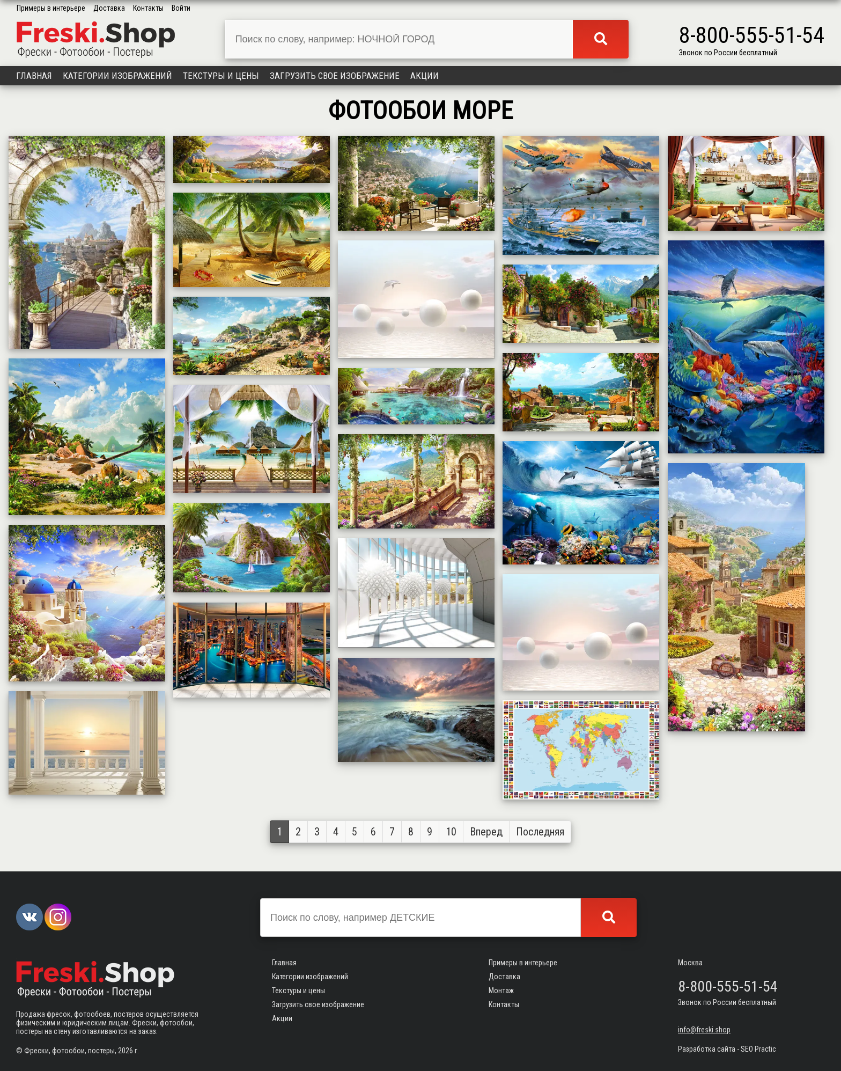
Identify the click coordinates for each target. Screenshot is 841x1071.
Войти (181, 8)
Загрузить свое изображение (335, 75)
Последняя (540, 831)
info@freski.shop (704, 1029)
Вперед (486, 831)
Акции (424, 75)
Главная (34, 75)
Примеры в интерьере (51, 8)
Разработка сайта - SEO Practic (727, 1049)
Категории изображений (117, 75)
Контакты (148, 8)
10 (451, 831)
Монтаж (501, 990)
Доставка (109, 8)
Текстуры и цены (221, 75)
